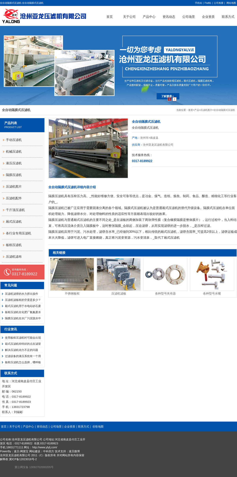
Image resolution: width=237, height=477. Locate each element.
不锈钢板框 (72, 293)
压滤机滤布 (14, 256)
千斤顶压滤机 (15, 210)
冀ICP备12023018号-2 (23, 459)
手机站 (198, 3)
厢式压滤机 (14, 221)
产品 (196, 110)
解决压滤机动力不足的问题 (21, 350)
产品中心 (149, 16)
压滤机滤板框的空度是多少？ (23, 299)
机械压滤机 (14, 151)
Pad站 (208, 3)
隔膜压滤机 (14, 175)
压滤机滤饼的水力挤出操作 (21, 293)
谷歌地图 (97, 426)
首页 (109, 16)
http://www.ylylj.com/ (44, 447)
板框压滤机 (14, 245)
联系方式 (83, 426)
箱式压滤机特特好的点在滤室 (23, 343)
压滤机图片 (206, 110)
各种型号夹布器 (165, 293)
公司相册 (218, 3)
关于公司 (129, 16)
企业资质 (208, 16)
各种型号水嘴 (212, 293)
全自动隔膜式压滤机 (224, 110)
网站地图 (231, 3)
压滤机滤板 (118, 293)
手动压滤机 (14, 140)
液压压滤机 (14, 163)
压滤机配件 (14, 198)
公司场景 (188, 16)
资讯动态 (169, 16)
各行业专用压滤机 (18, 233)
